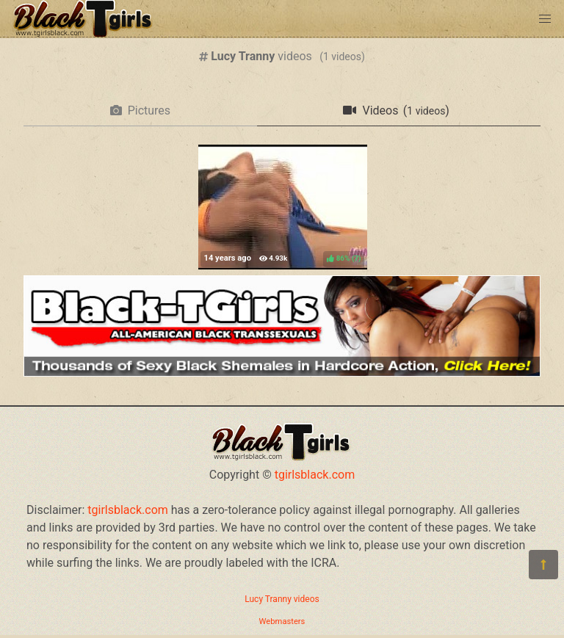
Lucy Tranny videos (282, 599)
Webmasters (282, 621)
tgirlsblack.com (315, 475)
